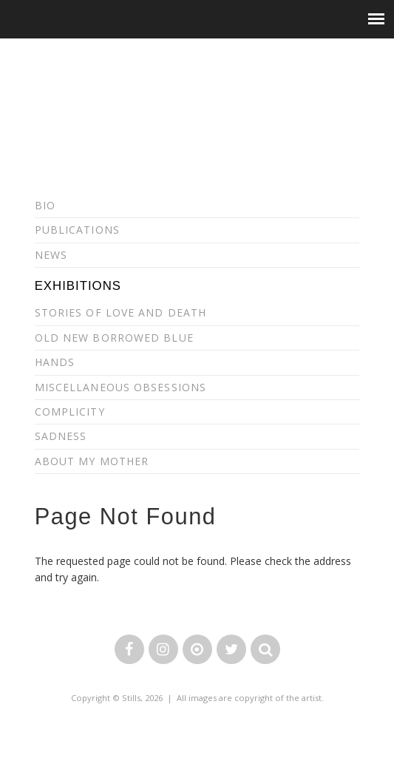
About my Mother (92, 461)
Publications (77, 230)
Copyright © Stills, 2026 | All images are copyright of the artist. (197, 697)
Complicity (70, 412)
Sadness (61, 436)
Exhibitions (78, 286)
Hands (55, 362)
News (51, 255)
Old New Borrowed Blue (114, 338)
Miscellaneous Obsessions (120, 387)
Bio (45, 205)
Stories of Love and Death (121, 312)
